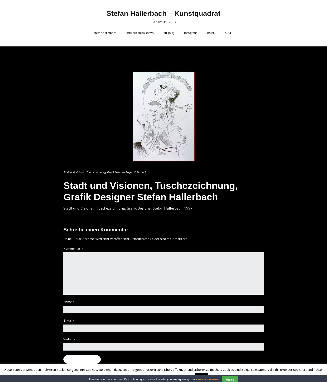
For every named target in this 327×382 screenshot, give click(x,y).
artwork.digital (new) (140, 33)
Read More (217, 376)
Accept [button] (201, 376)
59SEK (229, 33)
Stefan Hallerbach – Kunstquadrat (163, 13)
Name (68, 302)
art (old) (169, 33)
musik (211, 33)
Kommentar (73, 248)
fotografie (190, 33)
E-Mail (69, 320)
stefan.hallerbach (105, 33)
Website (69, 339)
